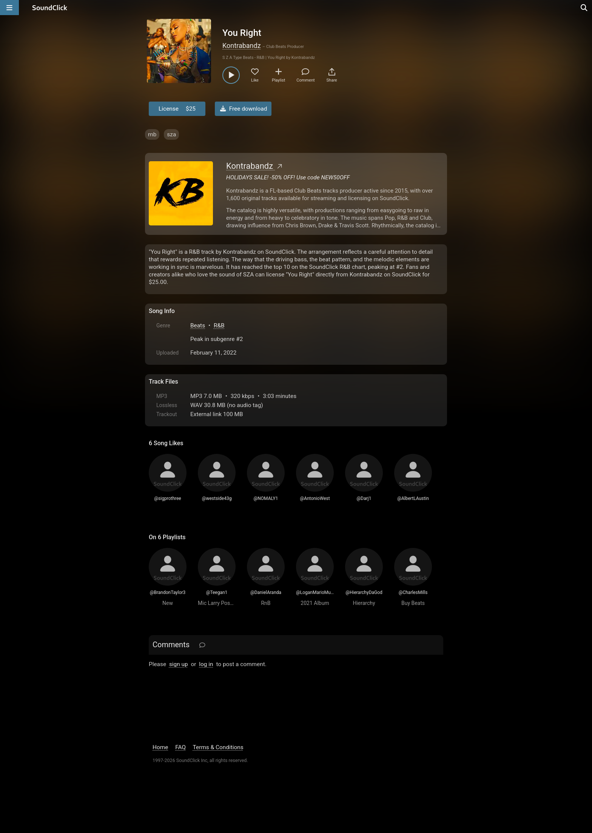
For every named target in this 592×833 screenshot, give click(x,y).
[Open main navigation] (9, 7)
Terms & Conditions (218, 747)
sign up (178, 664)
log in (206, 664)
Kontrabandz (241, 45)
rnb (152, 134)
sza (171, 134)
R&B (219, 325)
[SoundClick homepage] (50, 7)
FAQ (180, 747)
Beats (197, 325)
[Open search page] (584, 7)
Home (160, 747)
